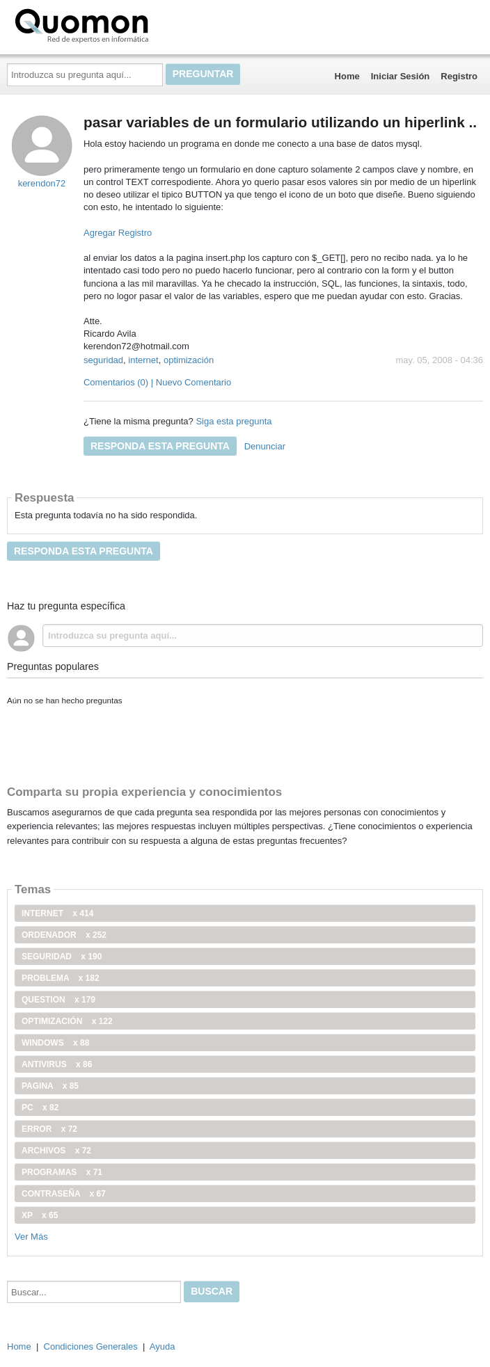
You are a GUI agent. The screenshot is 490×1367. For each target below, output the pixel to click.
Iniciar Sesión (400, 76)
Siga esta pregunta (233, 421)
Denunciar (264, 446)
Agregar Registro (118, 232)
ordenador (64, 935)
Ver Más (31, 1236)
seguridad (103, 360)
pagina (50, 1086)
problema (61, 978)
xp (40, 1215)
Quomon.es (126, 24)
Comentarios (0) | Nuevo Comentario (157, 382)
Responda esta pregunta (160, 445)
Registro (459, 76)
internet (143, 360)
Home (347, 76)
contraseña (64, 1194)
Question (58, 1000)
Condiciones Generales (91, 1346)
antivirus (57, 1064)
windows (55, 1043)
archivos (56, 1151)
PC (40, 1107)
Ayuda (162, 1346)
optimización (189, 360)
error (49, 1129)
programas (62, 1172)
